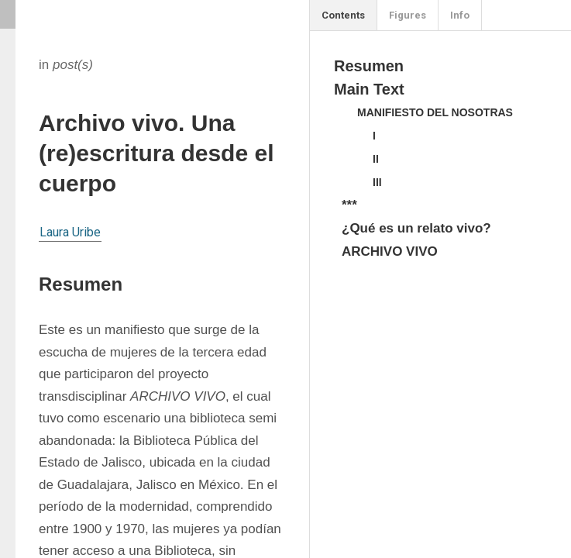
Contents (343, 15)
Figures (407, 15)
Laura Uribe (70, 232)
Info (460, 15)
